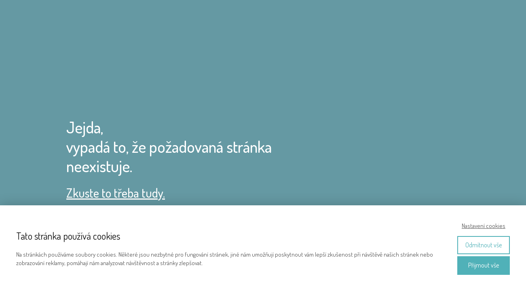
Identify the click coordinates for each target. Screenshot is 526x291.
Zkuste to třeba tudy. (115, 192)
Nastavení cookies (483, 226)
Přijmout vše (483, 265)
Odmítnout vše (483, 245)
